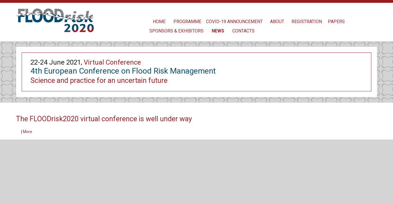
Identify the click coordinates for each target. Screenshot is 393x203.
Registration (307, 21)
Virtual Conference (112, 62)
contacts (243, 31)
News (218, 31)
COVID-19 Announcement (234, 21)
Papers (336, 21)
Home (159, 21)
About (277, 21)
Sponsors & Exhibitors (176, 31)
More (27, 131)
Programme (187, 21)
